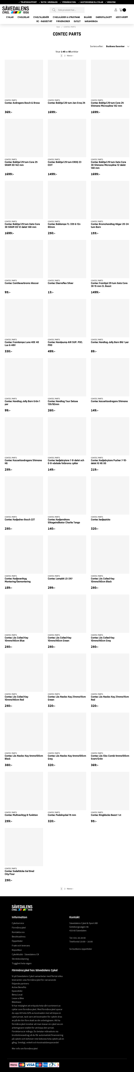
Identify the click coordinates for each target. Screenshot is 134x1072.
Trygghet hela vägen (22, 963)
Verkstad (111, 2)
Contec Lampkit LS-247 (60, 578)
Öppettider (17, 941)
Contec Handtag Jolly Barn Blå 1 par (110, 342)
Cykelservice (18, 923)
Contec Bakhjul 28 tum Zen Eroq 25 (66, 103)
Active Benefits (19, 987)
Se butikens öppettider (80, 949)
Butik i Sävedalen (49, 2)
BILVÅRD (88, 17)
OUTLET (77, 21)
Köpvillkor (17, 950)
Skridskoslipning (20, 958)
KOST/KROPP (122, 17)
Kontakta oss (18, 932)
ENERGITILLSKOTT (104, 17)
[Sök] (67, 10)
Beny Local (17, 994)
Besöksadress (19, 936)
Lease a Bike (18, 998)
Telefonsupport (29, 2)
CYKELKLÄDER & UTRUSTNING (66, 17)
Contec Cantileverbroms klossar (22, 283)
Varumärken (91, 21)
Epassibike (17, 991)
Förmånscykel (69, 2)
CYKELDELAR (23, 17)
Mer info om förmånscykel (25, 1048)
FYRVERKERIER (63, 21)
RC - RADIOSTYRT (44, 21)
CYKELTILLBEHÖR (41, 17)
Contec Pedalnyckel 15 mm (62, 815)
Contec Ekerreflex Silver (60, 283)
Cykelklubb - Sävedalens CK (25, 954)
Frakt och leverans (21, 945)
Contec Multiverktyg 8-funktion (21, 815)
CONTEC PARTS (70, 27)
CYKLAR (9, 17)
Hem (58, 27)
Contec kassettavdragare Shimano (109, 401)
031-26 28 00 (79, 937)
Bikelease (16, 1002)
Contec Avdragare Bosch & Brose (22, 103)
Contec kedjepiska (100, 519)
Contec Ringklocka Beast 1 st (106, 815)
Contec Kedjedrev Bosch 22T (20, 519)
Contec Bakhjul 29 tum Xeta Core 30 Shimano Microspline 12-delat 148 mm (108, 165)
